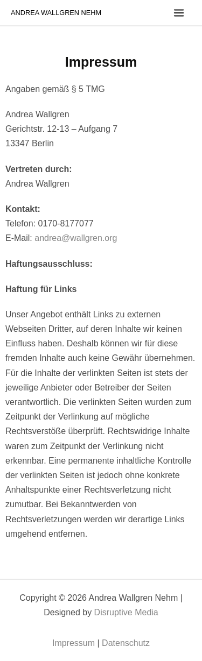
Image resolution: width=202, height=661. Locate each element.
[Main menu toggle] (178, 13)
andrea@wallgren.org (75, 238)
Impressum (73, 643)
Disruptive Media (126, 612)
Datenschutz (126, 643)
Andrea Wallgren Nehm (56, 13)
